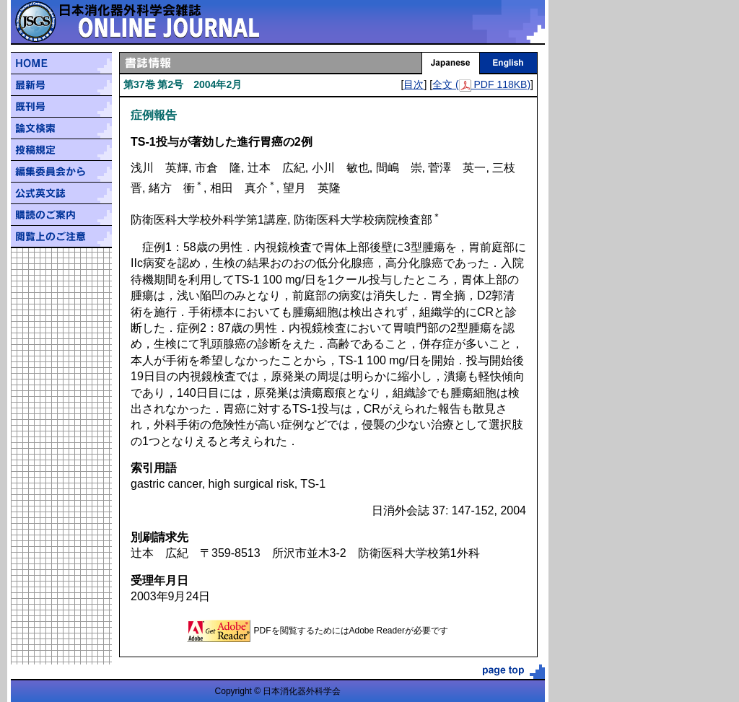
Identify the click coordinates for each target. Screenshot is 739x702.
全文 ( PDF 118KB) (481, 84)
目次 (413, 84)
